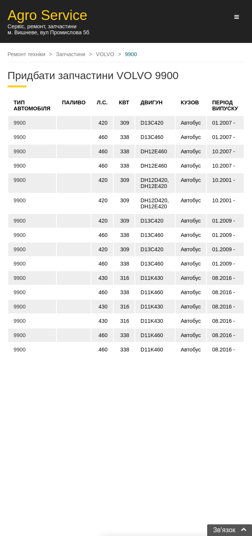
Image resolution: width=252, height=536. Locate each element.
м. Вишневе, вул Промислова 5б (48, 32)
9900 (20, 123)
